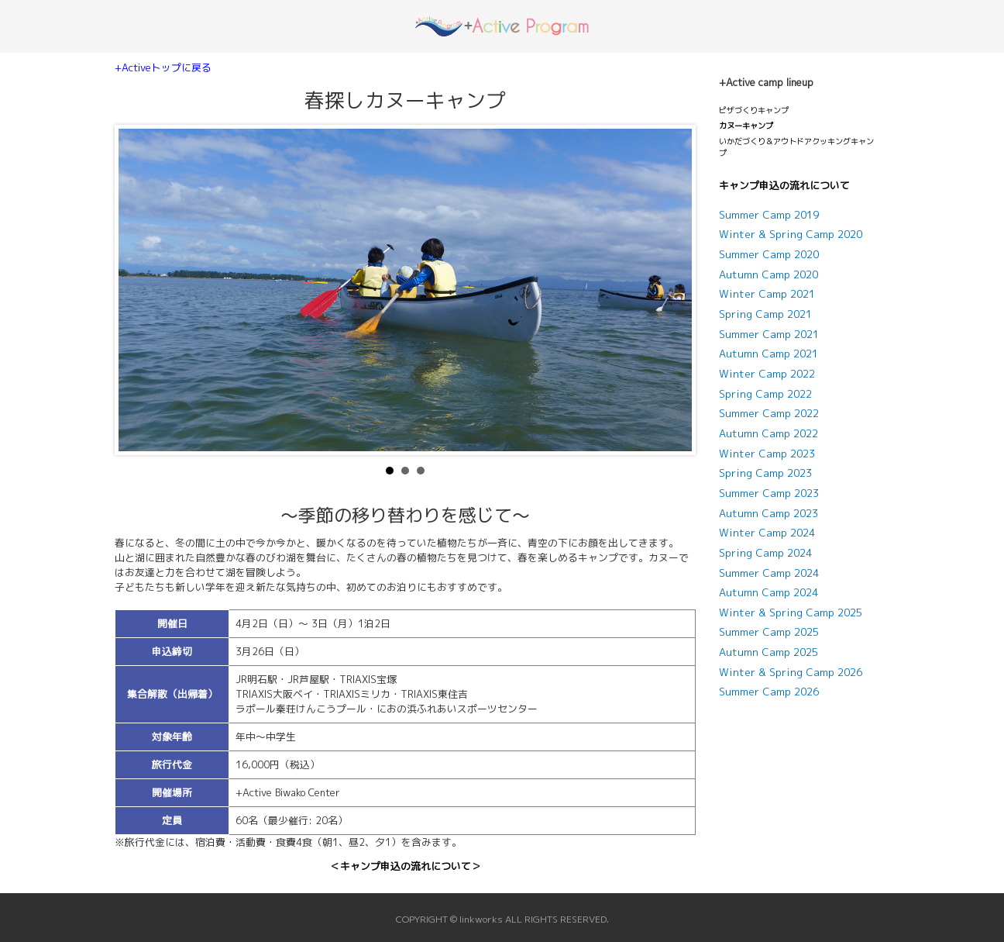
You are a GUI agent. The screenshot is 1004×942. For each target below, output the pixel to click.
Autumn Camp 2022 (768, 433)
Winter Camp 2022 (767, 374)
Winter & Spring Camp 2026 (790, 672)
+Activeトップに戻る (163, 67)
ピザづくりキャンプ (754, 110)
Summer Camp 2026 (769, 692)
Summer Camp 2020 (769, 254)
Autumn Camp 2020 (768, 274)
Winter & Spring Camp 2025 (790, 612)
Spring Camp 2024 (765, 553)
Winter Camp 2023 (767, 454)
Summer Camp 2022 (769, 413)
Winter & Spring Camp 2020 (790, 234)
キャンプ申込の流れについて (784, 185)
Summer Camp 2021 (769, 334)
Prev (138, 290)
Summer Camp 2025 (769, 632)
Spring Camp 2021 (765, 314)
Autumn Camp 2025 (768, 652)
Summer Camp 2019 (769, 215)
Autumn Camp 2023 (768, 513)
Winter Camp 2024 (767, 533)
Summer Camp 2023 (769, 493)
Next (671, 290)
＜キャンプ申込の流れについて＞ (405, 866)
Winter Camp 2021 (767, 294)
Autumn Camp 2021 (768, 354)
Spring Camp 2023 (765, 473)
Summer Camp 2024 (769, 573)
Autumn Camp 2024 (768, 592)
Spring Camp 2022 (765, 394)
